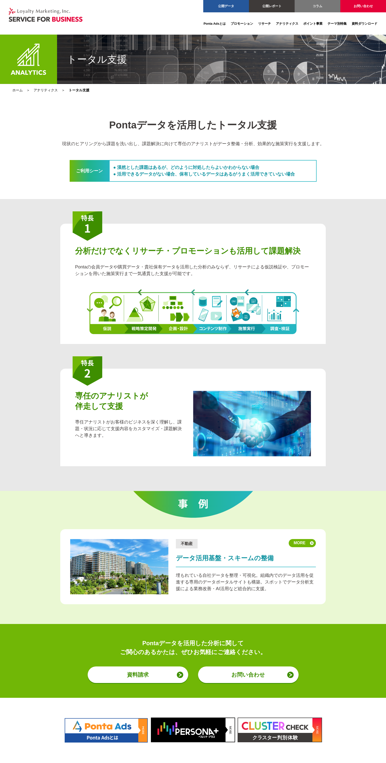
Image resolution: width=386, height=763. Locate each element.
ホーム (17, 90)
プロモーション (242, 23)
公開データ (226, 6)
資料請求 (138, 675)
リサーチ (264, 23)
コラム (317, 6)
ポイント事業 (313, 23)
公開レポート (272, 6)
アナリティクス (287, 23)
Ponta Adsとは (214, 23)
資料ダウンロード (364, 23)
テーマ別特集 (337, 23)
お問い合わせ (363, 6)
